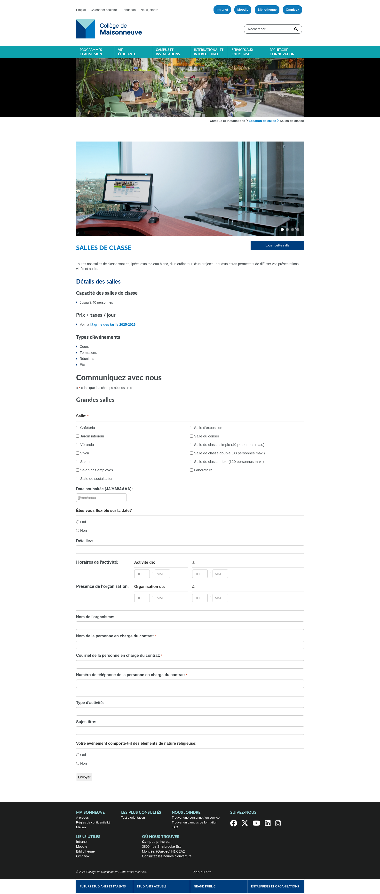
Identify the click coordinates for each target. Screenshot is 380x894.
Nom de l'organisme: (95, 617)
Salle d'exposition (208, 428)
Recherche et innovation (282, 52)
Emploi (81, 10)
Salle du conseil (207, 436)
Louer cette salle (277, 245)
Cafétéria (87, 428)
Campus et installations (168, 52)
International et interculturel (208, 52)
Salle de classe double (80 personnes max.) (229, 453)
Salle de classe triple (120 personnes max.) (229, 461)
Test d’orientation (133, 817)
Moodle (242, 9)
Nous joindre (149, 10)
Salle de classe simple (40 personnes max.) (229, 445)
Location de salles (262, 121)
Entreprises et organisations (275, 886)
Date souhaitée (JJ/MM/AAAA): (104, 489)
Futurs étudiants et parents (103, 886)
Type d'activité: (90, 703)
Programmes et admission (91, 52)
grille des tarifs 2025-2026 (114, 324)
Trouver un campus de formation (194, 822)
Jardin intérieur (92, 436)
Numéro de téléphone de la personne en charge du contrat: (131, 675)
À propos (82, 817)
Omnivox (292, 9)
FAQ (175, 827)
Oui (83, 522)
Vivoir (84, 453)
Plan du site (202, 872)
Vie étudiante (127, 52)
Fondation (129, 10)
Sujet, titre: (86, 722)
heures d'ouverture (177, 856)
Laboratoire (203, 470)
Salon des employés (96, 470)
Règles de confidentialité (93, 822)
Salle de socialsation (96, 478)
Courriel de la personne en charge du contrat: (119, 655)
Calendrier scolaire (104, 10)
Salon (84, 461)
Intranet (222, 9)
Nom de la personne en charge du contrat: (116, 636)
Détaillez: (84, 541)
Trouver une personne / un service (196, 817)
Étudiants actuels (151, 886)
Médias (81, 827)
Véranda (87, 445)
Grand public (204, 886)
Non (83, 530)
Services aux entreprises (242, 52)
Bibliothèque (267, 9)
